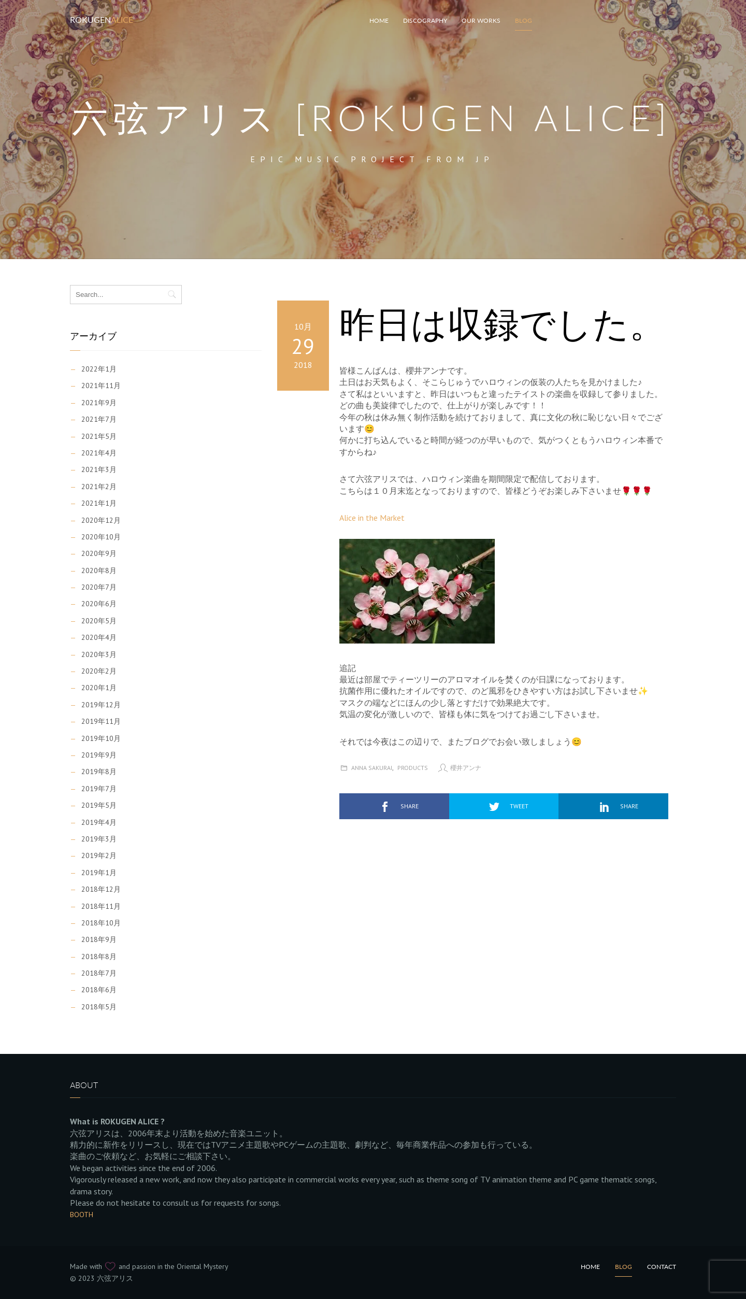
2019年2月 (99, 855)
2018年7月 (99, 973)
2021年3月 (99, 469)
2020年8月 (99, 570)
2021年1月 (99, 503)
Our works (481, 20)
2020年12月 (101, 520)
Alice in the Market (372, 517)
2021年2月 (99, 486)
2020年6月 (99, 603)
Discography (425, 20)
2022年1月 (99, 369)
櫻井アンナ (465, 768)
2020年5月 (99, 620)
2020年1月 (99, 687)
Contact (661, 1267)
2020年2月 (99, 671)
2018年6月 (99, 989)
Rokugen (101, 19)
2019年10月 (101, 738)
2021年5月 (99, 436)
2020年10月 (101, 536)
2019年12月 (101, 704)
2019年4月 (99, 822)
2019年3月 (99, 839)
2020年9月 (99, 553)
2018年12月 (101, 889)
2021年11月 (101, 385)
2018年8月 (99, 956)
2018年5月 (99, 1006)
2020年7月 (99, 587)
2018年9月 (99, 939)
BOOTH (81, 1214)
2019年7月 (99, 788)
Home (590, 1267)
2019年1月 (99, 872)
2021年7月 (99, 419)
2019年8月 (99, 771)
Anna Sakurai (371, 768)
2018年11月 (101, 906)
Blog (523, 20)
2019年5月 (99, 805)
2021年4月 (99, 453)
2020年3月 (99, 654)
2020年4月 (99, 637)
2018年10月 (101, 922)
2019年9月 (99, 755)
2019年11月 (101, 721)
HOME (379, 20)
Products (412, 768)
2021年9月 (99, 402)
